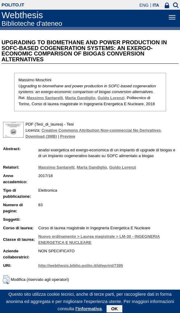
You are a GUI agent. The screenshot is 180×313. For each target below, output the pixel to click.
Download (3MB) (41, 136)
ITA (156, 5)
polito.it (13, 4)
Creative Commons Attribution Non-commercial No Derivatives (101, 130)
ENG (143, 5)
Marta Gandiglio (80, 98)
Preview (67, 136)
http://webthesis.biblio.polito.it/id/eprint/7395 (80, 265)
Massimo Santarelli (45, 98)
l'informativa (88, 310)
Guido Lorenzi (111, 98)
